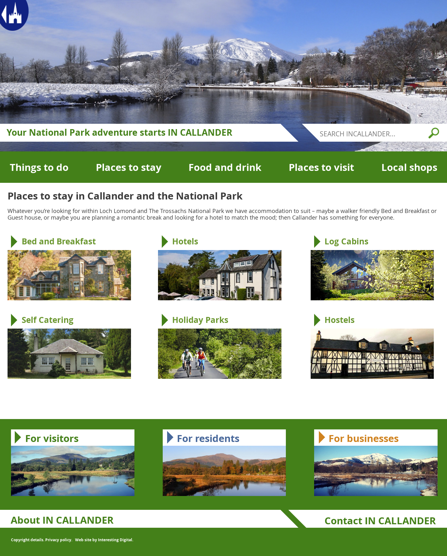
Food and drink (224, 167)
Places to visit (321, 167)
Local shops (409, 167)
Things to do (39, 167)
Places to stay (128, 167)
